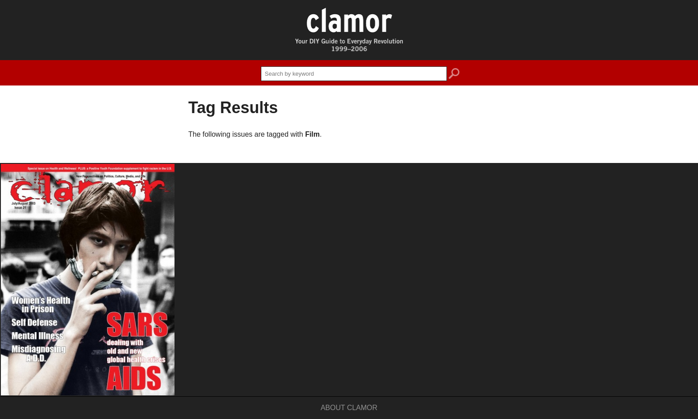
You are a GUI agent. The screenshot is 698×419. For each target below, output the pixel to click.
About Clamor (349, 407)
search (454, 75)
